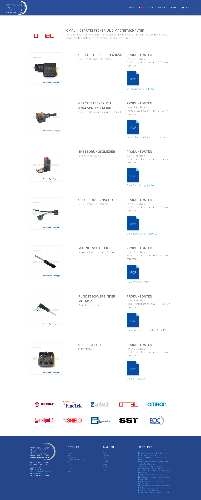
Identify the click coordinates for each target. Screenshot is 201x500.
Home (70, 453)
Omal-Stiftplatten (136, 378)
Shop (69, 471)
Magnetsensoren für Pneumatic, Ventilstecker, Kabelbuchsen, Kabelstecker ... (154, 487)
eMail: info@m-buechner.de (40, 471)
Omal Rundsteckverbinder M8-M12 (146, 330)
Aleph (105, 453)
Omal (105, 460)
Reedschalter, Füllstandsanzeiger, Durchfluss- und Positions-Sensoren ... (154, 463)
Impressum (72, 457)
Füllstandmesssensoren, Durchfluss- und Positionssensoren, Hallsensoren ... (153, 454)
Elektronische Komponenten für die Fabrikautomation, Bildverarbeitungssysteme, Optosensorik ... (154, 470)
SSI (104, 468)
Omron (105, 462)
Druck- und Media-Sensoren (148, 490)
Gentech (106, 457)
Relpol (105, 464)
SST (104, 470)
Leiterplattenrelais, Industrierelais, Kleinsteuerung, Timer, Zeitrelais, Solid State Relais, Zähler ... (153, 477)
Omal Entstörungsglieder (140, 185)
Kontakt (70, 455)
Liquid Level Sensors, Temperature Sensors (153, 492)
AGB (69, 462)
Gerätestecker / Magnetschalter (149, 466)
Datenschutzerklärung (76, 460)
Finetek (105, 455)
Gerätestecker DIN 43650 (141, 88)
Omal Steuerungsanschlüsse (142, 233)
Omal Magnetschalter (138, 281)
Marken (70, 468)
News (70, 465)
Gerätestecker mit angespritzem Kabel (147, 136)
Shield (105, 466)
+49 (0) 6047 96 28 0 (40, 473)
